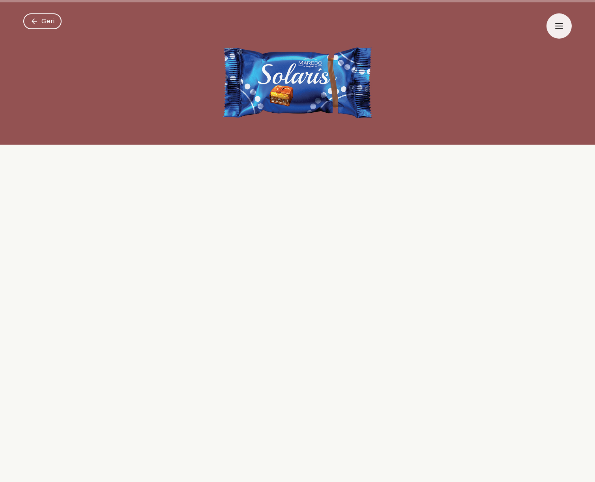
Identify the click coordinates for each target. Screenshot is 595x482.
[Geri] (42, 21)
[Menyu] (559, 26)
